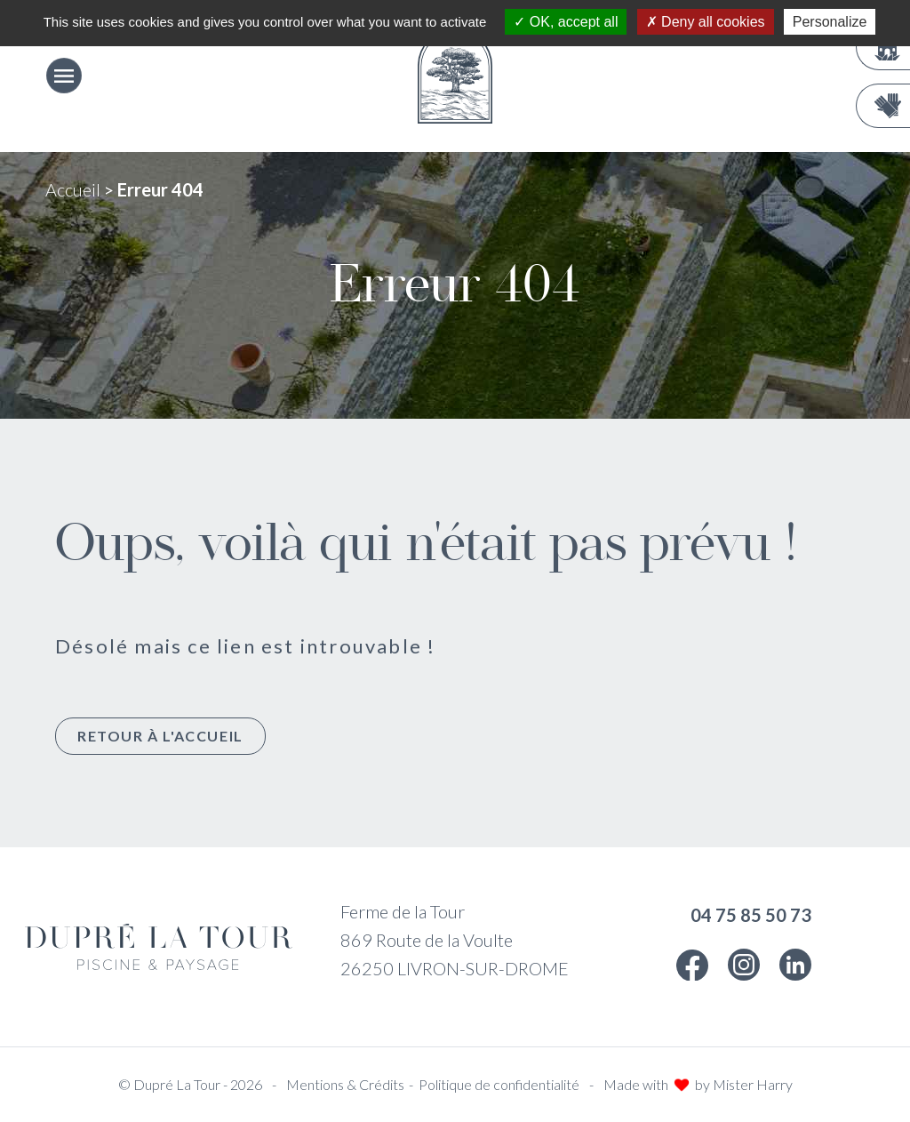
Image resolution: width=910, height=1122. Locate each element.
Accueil (72, 189)
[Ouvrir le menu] (64, 75)
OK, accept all (566, 21)
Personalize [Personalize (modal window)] (830, 21)
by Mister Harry (744, 1084)
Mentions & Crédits (345, 1084)
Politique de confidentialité (499, 1084)
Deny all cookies (705, 21)
